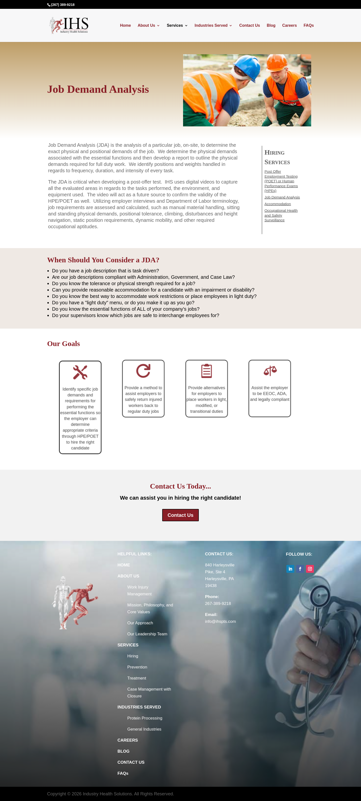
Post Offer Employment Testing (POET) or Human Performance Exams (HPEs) (281, 182)
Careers (289, 25)
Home (125, 25)
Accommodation (278, 203)
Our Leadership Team (147, 634)
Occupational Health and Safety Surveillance (281, 213)
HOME (124, 565)
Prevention (137, 667)
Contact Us (249, 25)
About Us (146, 25)
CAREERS (128, 740)
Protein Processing (144, 718)
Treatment (136, 678)
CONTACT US (131, 762)
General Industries (144, 729)
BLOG (124, 751)
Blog (271, 25)
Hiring (132, 656)
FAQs (309, 25)
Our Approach (140, 623)
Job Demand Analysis (282, 197)
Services (175, 25)
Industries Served (211, 25)
